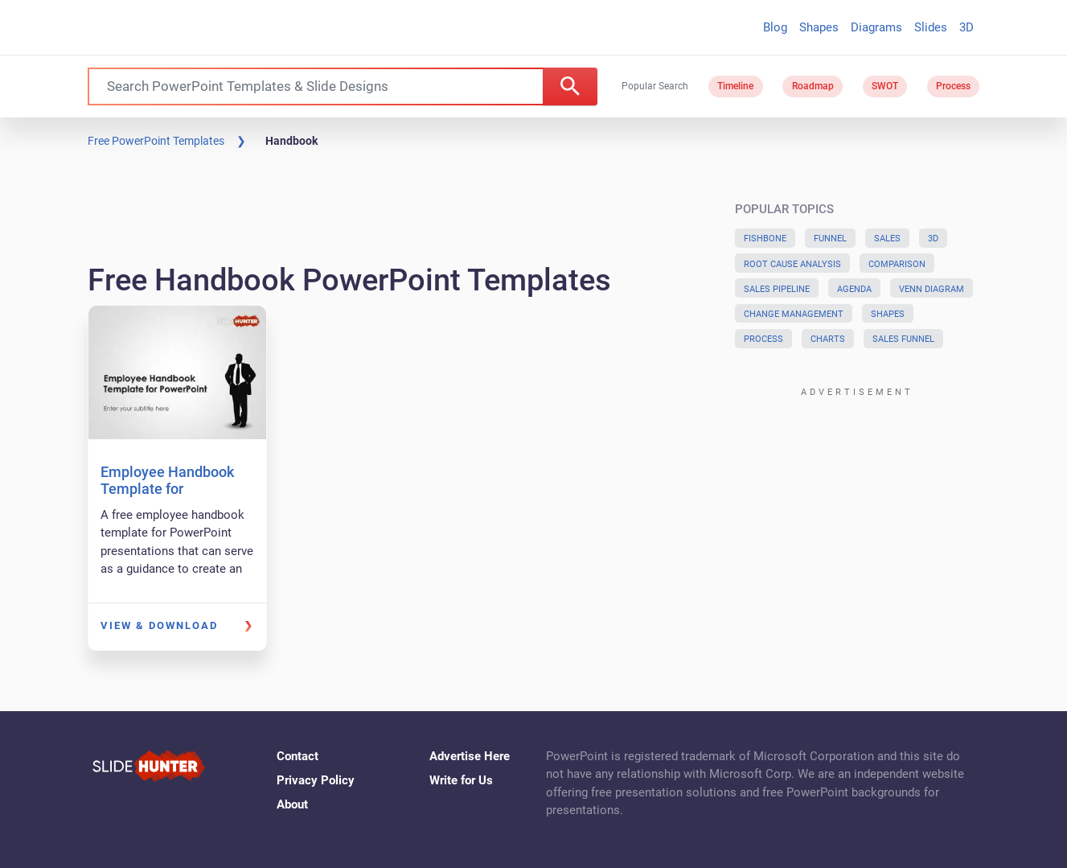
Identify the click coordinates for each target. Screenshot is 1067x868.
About (292, 804)
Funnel (830, 238)
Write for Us (461, 780)
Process (953, 86)
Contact (297, 756)
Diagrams (876, 27)
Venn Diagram (931, 289)
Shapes (819, 27)
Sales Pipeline (777, 289)
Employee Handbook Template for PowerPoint (167, 489)
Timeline (735, 86)
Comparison (896, 264)
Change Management (793, 314)
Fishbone (765, 238)
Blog (775, 27)
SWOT (885, 86)
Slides (930, 27)
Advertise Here (469, 756)
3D (966, 27)
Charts (828, 339)
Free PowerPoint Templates (156, 140)
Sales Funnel (903, 339)
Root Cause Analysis (792, 264)
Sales (887, 238)
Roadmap (813, 86)
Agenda (854, 289)
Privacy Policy (316, 780)
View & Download (159, 625)
